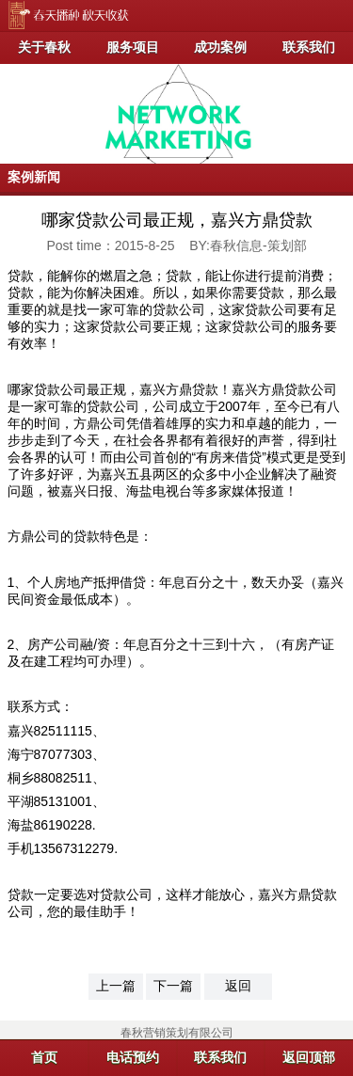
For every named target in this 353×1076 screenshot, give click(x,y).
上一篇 (116, 985)
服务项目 (132, 47)
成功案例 (220, 47)
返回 (238, 985)
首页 (44, 1057)
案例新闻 (34, 176)
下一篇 (173, 985)
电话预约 (132, 1057)
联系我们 (308, 47)
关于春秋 (44, 47)
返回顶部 (308, 1057)
